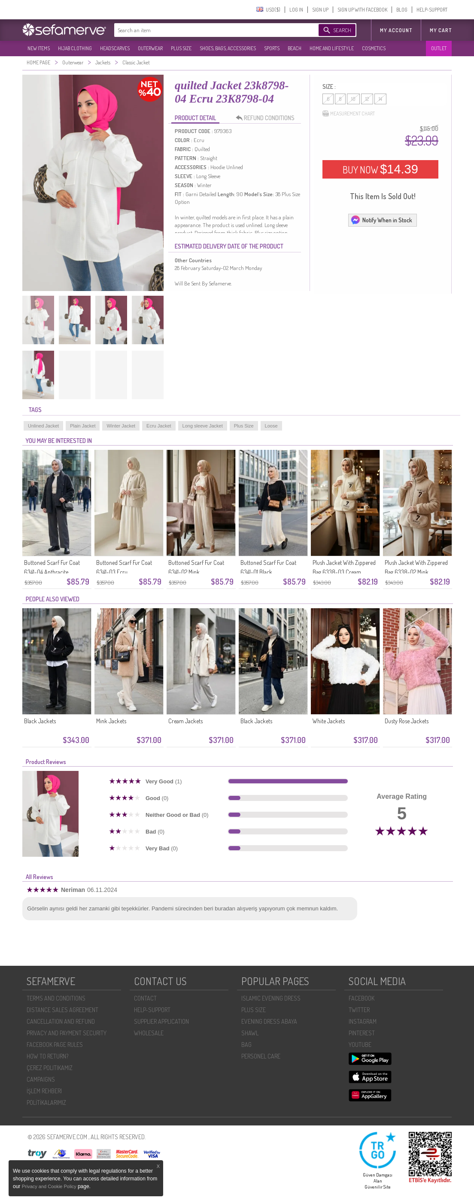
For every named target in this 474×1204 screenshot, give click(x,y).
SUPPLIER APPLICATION (161, 1021)
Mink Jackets (111, 721)
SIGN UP (320, 9)
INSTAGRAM (363, 1021)
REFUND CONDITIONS (267, 118)
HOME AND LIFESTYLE (332, 48)
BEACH (294, 48)
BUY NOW (380, 169)
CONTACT (145, 998)
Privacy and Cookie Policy (50, 1186)
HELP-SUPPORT (431, 9)
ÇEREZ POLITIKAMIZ (50, 1067)
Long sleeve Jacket (202, 425)
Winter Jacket (120, 425)
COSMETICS (374, 48)
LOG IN (296, 9)
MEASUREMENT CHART (348, 114)
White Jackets (329, 721)
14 (380, 99)
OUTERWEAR (150, 48)
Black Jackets (40, 721)
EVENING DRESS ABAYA (269, 1021)
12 (367, 99)
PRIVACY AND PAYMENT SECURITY (66, 1033)
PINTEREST (362, 1033)
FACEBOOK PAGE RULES (55, 1044)
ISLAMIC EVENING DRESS (271, 998)
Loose (271, 425)
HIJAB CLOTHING (75, 48)
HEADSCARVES (115, 48)
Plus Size (244, 425)
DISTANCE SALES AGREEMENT (62, 1009)
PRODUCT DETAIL (195, 117)
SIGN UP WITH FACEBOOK (362, 9)
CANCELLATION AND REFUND (61, 1021)
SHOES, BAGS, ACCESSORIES (228, 48)
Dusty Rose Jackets (406, 721)
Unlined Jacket (43, 425)
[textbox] (207, 30)
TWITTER (359, 1009)
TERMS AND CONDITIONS (56, 998)
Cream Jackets (185, 721)
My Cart (441, 30)
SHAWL (249, 1033)
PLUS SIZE (181, 48)
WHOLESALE (149, 1033)
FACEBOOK (361, 998)
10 (353, 99)
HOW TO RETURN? (47, 1056)
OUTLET (439, 48)
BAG (246, 1044)
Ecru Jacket (158, 425)
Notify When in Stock (381, 220)
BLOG (401, 9)
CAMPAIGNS (41, 1079)
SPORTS (272, 48)
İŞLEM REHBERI (44, 1091)
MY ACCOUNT (396, 30)
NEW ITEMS (38, 48)
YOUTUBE (360, 1044)
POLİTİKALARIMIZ (46, 1102)
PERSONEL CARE (260, 1056)
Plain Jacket (82, 425)
